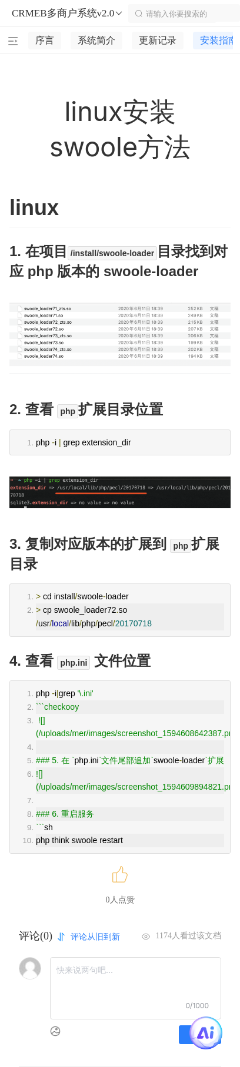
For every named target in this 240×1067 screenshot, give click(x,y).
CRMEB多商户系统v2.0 (68, 13)
